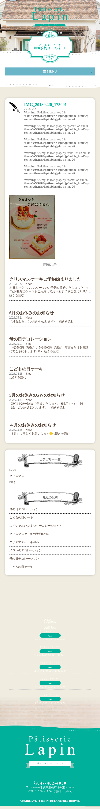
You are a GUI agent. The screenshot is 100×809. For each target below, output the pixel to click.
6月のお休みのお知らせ (50, 639)
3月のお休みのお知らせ (50, 686)
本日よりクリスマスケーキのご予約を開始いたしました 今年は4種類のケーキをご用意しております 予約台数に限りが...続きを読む (50, 291)
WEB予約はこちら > (50, 47)
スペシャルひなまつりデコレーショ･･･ (35, 525)
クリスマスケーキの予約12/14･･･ (31, 534)
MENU (50, 71)
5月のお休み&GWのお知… (50, 654)
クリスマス (16, 476)
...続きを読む (17, 377)
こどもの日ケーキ (21, 517)
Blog (28, 343)
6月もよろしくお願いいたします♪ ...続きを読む (41, 321)
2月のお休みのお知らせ (50, 702)
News (28, 283)
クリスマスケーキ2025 (24, 542)
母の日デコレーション (24, 509)
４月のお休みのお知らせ (50, 670)
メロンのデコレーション (25, 550)
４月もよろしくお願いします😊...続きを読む (39, 433)
